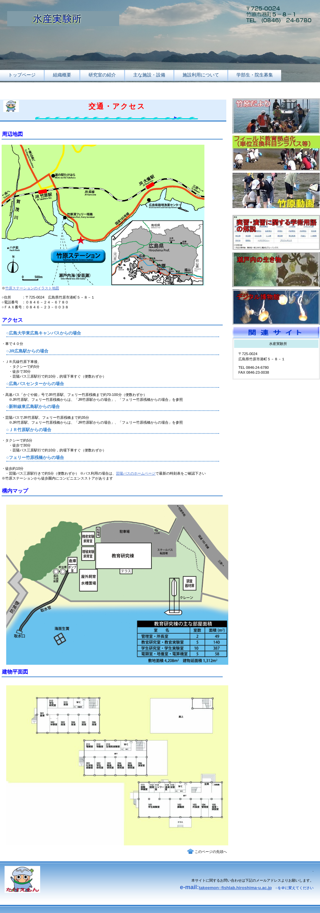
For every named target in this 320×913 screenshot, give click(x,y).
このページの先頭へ (211, 852)
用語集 (276, 232)
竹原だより (276, 116)
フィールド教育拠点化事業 (276, 153)
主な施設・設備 (149, 74)
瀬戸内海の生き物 (276, 269)
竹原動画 (276, 190)
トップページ (22, 74)
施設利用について (201, 74)
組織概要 (62, 74)
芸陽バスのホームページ (135, 473)
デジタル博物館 (276, 307)
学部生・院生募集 (254, 74)
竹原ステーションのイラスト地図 (32, 288)
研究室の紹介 (102, 74)
